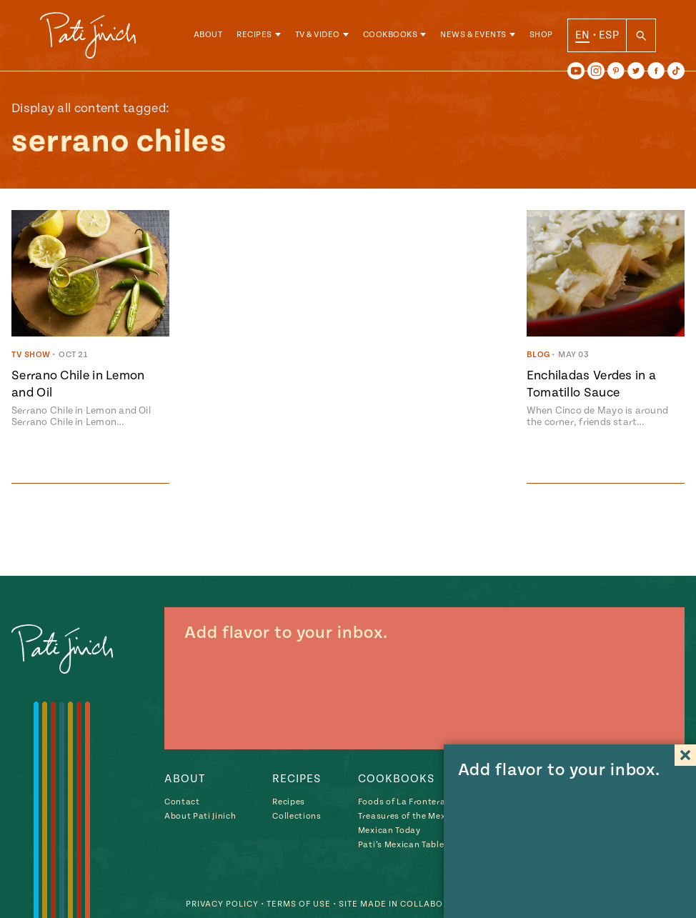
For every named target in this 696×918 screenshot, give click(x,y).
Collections (296, 816)
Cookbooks (390, 35)
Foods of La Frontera (401, 802)
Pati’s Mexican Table (401, 844)
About (208, 35)
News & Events (473, 35)
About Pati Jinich (200, 816)
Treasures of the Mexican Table (423, 816)
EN (582, 35)
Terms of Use (299, 904)
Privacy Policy (222, 904)
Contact (182, 802)
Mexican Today (389, 830)
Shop (541, 35)
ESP (609, 35)
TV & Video (317, 35)
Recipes (254, 35)
